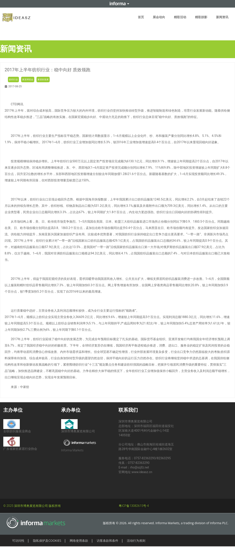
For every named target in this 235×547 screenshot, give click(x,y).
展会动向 (159, 17)
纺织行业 (13, 79)
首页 (141, 17)
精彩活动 (180, 17)
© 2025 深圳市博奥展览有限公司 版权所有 (32, 506)
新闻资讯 (222, 17)
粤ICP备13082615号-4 (134, 506)
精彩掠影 (201, 17)
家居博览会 (27, 79)
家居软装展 (43, 79)
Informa (117, 3)
